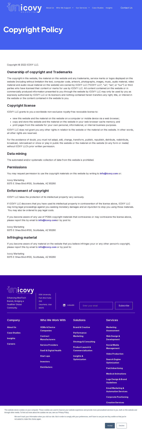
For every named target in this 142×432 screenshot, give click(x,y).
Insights (109, 8)
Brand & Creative (81, 327)
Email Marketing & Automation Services (116, 390)
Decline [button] (121, 426)
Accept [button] (109, 426)
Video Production (114, 354)
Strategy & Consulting (84, 341)
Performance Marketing (80, 334)
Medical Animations (116, 374)
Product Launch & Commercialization (82, 349)
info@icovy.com (109, 173)
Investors (45, 361)
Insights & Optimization (79, 357)
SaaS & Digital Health (50, 350)
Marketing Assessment (112, 329)
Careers (11, 344)
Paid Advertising (114, 368)
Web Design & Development (113, 338)
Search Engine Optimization (113, 361)
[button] (65, 8)
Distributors (46, 367)
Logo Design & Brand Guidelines (116, 381)
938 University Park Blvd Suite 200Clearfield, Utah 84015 (45, 301)
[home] (24, 8)
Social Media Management (113, 346)
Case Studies (98, 8)
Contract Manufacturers (47, 338)
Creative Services (115, 402)
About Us (50, 8)
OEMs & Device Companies (47, 329)
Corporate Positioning (117, 397)
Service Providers (49, 345)
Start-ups (45, 356)
